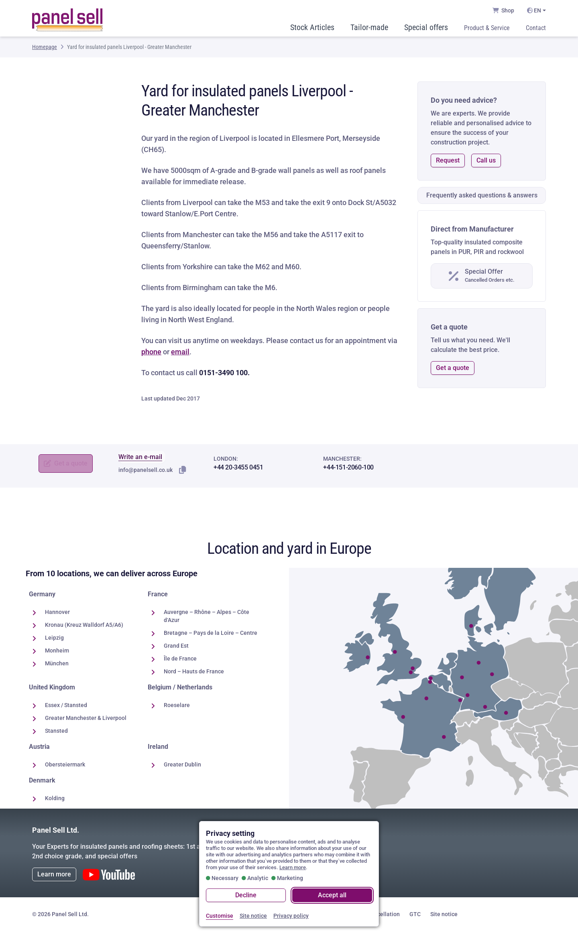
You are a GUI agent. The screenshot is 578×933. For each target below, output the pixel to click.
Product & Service (487, 29)
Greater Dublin (182, 766)
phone (151, 354)
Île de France (180, 660)
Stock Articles (312, 29)
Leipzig (54, 639)
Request (448, 162)
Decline (245, 895)
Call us (486, 162)
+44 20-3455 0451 (238, 469)
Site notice (444, 916)
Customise (219, 916)
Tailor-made (369, 29)
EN (534, 10)
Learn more (54, 876)
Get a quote (452, 370)
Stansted (56, 733)
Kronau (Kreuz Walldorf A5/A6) (84, 627)
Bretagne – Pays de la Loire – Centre (210, 635)
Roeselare (177, 707)
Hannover (57, 614)
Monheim (57, 652)
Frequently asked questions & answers (481, 197)
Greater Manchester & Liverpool (85, 720)
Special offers (426, 29)
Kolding (55, 800)
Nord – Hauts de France (194, 673)
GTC (415, 916)
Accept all (332, 895)
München (57, 665)
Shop (503, 10)
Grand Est (176, 647)
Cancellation (383, 916)
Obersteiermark (65, 766)
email (180, 354)
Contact (536, 29)
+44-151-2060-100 (348, 469)
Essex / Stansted (66, 707)
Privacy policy (291, 916)
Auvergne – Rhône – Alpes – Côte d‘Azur (206, 618)
